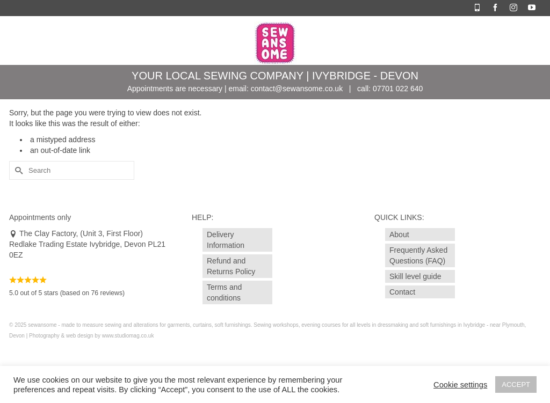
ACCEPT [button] (516, 384)
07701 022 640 (398, 88)
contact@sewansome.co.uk (297, 88)
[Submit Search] (17, 170)
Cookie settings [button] (460, 384)
